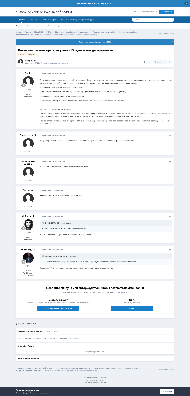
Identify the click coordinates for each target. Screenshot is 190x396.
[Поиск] (144, 20)
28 (28, 94)
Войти (131, 309)
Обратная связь (91, 378)
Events (29, 26)
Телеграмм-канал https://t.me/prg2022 (93, 3)
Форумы (19, 26)
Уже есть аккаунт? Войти (145, 12)
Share (146, 62)
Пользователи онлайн (73, 26)
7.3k (28, 271)
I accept (167, 391)
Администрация (54, 26)
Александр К (27, 249)
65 (28, 237)
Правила (40, 26)
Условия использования (39, 393)
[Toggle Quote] (43, 223)
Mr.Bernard (28, 216)
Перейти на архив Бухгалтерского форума (77, 20)
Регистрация (167, 12)
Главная (21, 21)
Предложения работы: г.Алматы (54, 63)
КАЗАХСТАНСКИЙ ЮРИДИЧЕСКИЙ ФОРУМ (44, 11)
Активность (33, 20)
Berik (33, 60)
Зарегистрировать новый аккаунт (58, 309)
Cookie (103, 378)
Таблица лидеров (49, 20)
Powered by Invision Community (95, 383)
